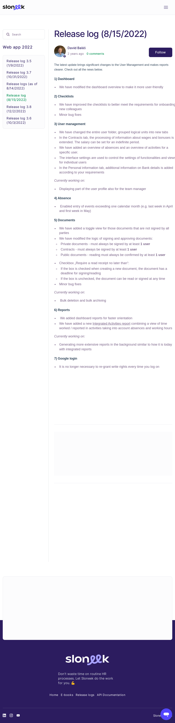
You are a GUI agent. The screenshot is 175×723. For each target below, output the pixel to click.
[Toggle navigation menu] (165, 7)
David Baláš (77, 48)
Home (54, 695)
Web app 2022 (18, 47)
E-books (67, 695)
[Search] (24, 34)
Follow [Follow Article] (160, 52)
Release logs (85, 695)
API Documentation (111, 695)
